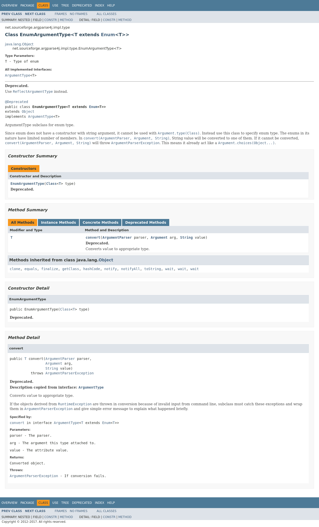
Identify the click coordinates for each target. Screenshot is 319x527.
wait (169, 269)
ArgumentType (17, 75)
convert (93, 237)
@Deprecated (16, 102)
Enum (108, 34)
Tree (65, 5)
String (186, 237)
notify (110, 269)
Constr (50, 20)
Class (51, 184)
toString (152, 269)
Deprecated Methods (145, 222)
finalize (49, 269)
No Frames (78, 14)
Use (55, 5)
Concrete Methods (101, 222)
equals (30, 269)
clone (15, 269)
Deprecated (82, 5)
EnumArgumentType (27, 184)
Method (66, 20)
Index (99, 5)
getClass (70, 269)
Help (111, 5)
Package (27, 5)
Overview (9, 5)
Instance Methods (58, 222)
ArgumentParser (117, 237)
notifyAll (130, 269)
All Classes (106, 14)
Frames (61, 14)
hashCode (91, 269)
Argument (159, 237)
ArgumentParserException (69, 373)
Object (28, 111)
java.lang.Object (19, 44)
